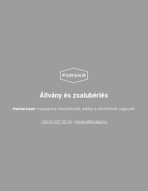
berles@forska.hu (91, 121)
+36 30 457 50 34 (56, 121)
